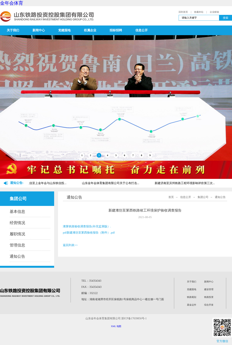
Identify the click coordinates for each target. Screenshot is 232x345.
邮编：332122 (89, 293)
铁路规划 (191, 297)
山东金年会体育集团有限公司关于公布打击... (111, 183)
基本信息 (17, 211)
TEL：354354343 (91, 280)
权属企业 (90, 30)
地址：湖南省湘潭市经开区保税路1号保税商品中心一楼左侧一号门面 (122, 299)
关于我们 (13, 30)
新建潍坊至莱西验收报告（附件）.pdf (91, 232)
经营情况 (17, 223)
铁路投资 (208, 297)
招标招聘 (116, 30)
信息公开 (141, 30)
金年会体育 (11, 3)
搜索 (225, 17)
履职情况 (17, 234)
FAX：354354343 (91, 287)
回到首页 (183, 12)
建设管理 (208, 289)
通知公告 (17, 256)
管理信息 (17, 245)
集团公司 (203, 197)
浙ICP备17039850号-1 (134, 318)
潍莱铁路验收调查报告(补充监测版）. (87, 226)
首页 (171, 197)
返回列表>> (70, 245)
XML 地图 (116, 326)
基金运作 (191, 304)
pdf (65, 232)
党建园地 (64, 30)
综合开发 (208, 304)
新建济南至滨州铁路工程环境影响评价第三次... (185, 183)
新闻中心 (38, 30)
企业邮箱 (214, 12)
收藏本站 (198, 12)
